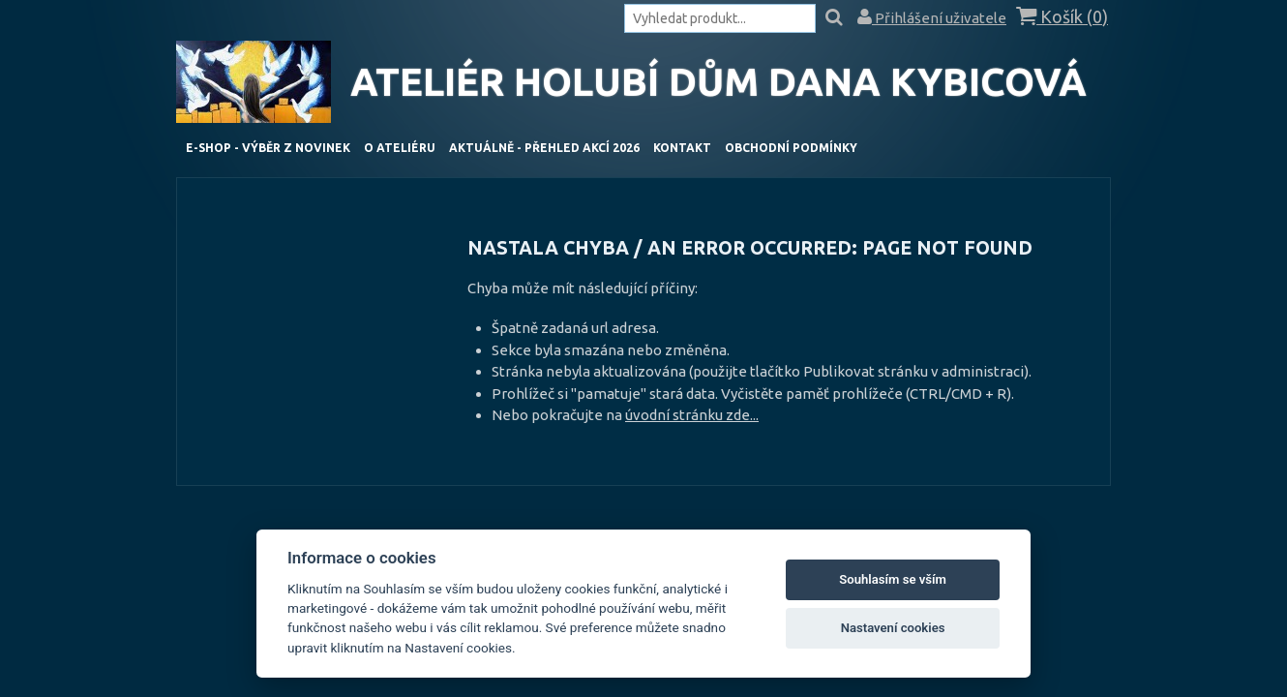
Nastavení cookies (893, 628)
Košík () (1062, 17)
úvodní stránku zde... (692, 415)
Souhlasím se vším (892, 579)
